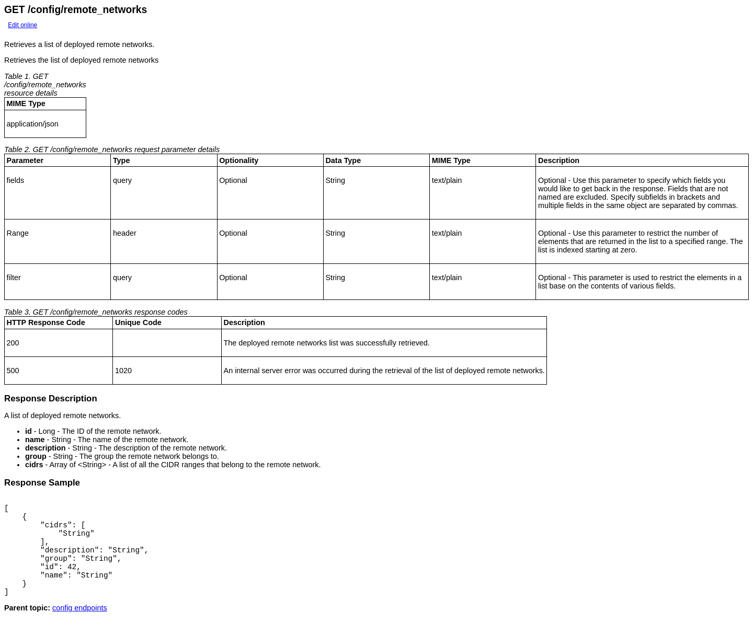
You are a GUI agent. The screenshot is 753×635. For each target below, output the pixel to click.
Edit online (22, 25)
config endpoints (79, 626)
